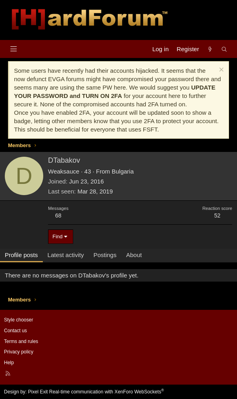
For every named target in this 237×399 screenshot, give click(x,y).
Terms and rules (21, 341)
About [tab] (134, 254)
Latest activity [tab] (66, 254)
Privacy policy (18, 352)
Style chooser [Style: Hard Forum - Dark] (18, 320)
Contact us (15, 330)
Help (9, 362)
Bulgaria (123, 171)
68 (58, 215)
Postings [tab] (104, 254)
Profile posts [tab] (21, 254)
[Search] (224, 49)
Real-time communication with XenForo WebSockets (106, 392)
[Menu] (13, 49)
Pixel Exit (38, 392)
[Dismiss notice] (220, 70)
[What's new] (210, 49)
